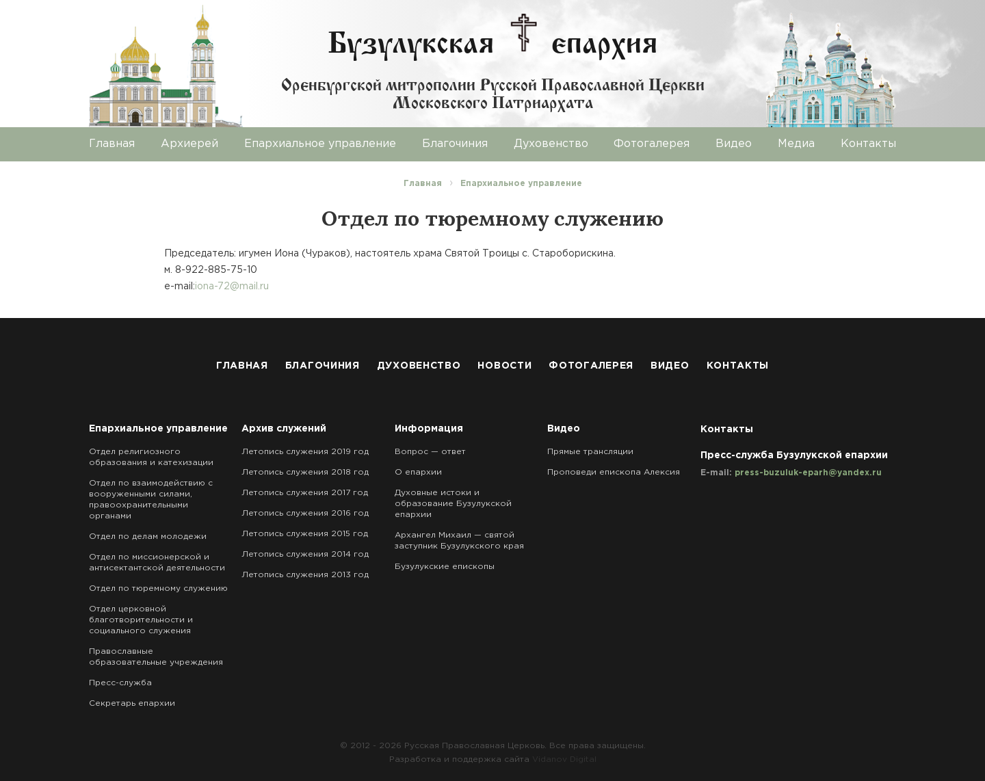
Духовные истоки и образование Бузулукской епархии (453, 503)
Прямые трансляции (590, 451)
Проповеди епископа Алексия (613, 472)
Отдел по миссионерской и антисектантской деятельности (157, 562)
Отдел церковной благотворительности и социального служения (141, 620)
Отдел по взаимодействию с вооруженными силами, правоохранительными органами (151, 499)
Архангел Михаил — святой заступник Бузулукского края (459, 540)
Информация (429, 429)
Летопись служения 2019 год (305, 451)
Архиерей (189, 144)
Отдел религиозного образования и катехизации (151, 457)
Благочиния (455, 144)
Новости (504, 366)
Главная (112, 144)
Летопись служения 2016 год (305, 513)
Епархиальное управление (320, 144)
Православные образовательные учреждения (156, 657)
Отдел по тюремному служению (158, 588)
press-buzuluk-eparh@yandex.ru (808, 473)
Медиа (796, 144)
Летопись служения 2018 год (305, 472)
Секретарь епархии (132, 703)
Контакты (868, 144)
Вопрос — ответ (430, 451)
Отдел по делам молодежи (148, 536)
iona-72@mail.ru (232, 286)
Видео (733, 144)
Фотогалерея (652, 144)
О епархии (418, 472)
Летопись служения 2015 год (304, 534)
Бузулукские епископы (445, 566)
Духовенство (551, 144)
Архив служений (283, 429)
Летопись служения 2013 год (305, 575)
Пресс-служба (120, 683)
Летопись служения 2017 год (304, 493)
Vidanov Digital (564, 759)
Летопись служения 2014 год (305, 554)
